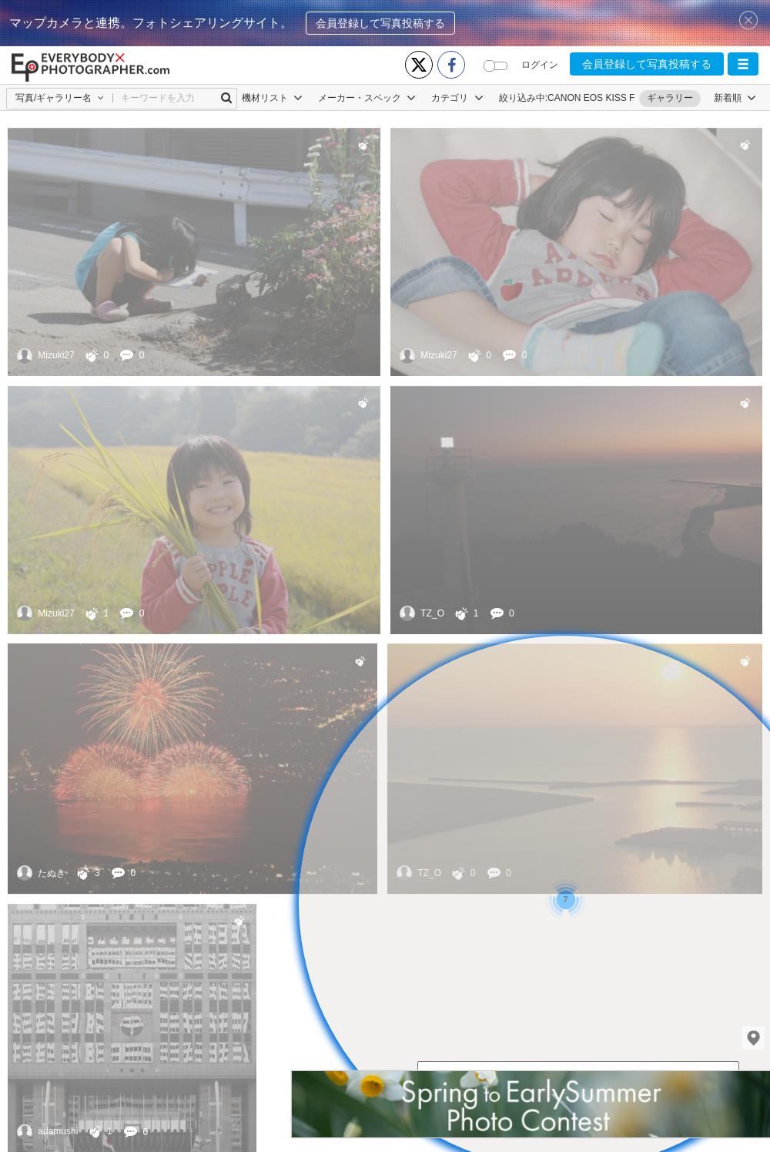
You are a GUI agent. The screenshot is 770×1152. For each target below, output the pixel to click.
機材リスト (272, 98)
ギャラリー (670, 97)
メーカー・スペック (367, 98)
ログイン (539, 64)
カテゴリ (457, 98)
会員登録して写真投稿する (380, 23)
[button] (743, 64)
